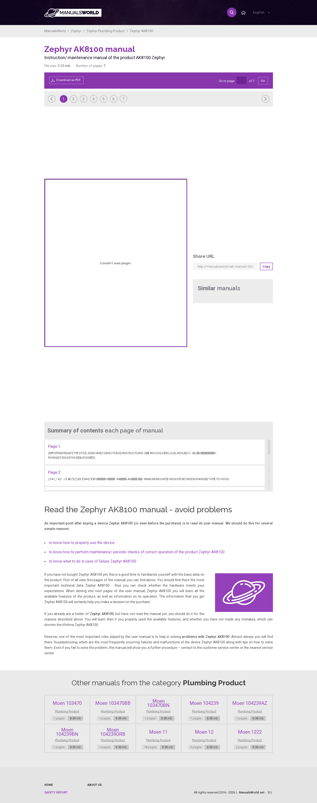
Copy (266, 266)
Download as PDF (68, 80)
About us (94, 785)
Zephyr (76, 31)
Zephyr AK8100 (141, 31)
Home (48, 785)
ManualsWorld (55, 31)
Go (263, 80)
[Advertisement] (254, 56)
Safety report (56, 792)
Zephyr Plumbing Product (105, 31)
